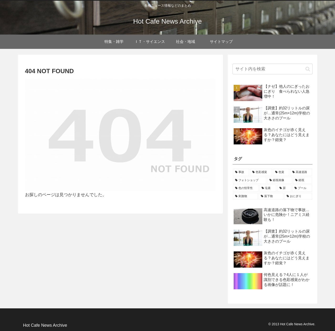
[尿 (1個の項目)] (284, 188)
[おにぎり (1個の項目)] (298, 196)
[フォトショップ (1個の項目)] (249, 180)
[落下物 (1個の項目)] (271, 196)
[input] (272, 69)
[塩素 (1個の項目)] (267, 188)
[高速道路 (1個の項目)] (301, 172)
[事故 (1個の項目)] (241, 172)
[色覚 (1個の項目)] (281, 172)
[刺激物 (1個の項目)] (245, 196)
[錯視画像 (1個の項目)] (279, 180)
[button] (308, 69)
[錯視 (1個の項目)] (302, 180)
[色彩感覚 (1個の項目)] (261, 172)
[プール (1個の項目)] (302, 188)
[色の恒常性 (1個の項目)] (245, 188)
